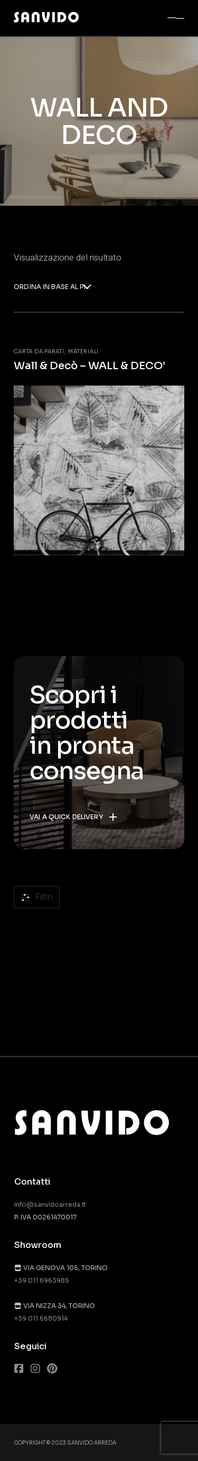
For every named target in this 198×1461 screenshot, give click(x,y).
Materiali (83, 351)
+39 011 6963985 (41, 1280)
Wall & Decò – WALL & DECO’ (89, 365)
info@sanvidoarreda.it (50, 1204)
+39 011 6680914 (41, 1318)
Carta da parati (39, 351)
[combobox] (52, 288)
